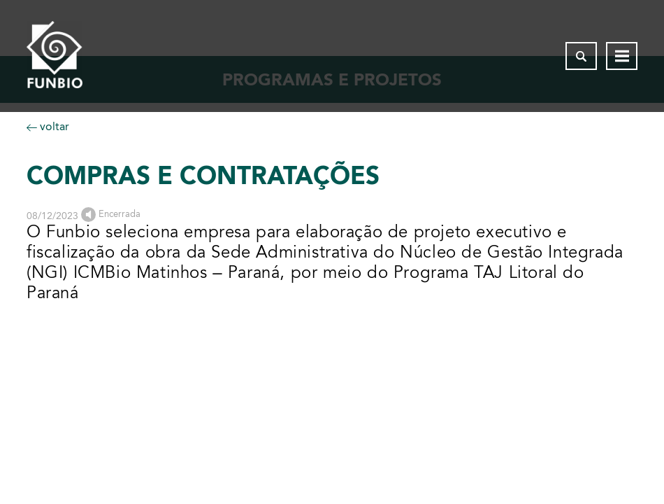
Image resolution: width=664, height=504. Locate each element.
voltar (48, 126)
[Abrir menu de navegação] (621, 56)
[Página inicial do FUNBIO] (54, 56)
